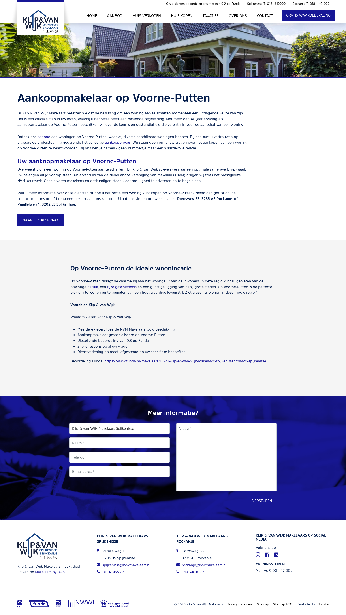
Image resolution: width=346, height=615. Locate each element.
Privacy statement (240, 604)
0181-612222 (110, 572)
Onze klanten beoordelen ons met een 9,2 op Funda (203, 4)
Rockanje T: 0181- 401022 (311, 4)
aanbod (44, 136)
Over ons (238, 15)
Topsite (323, 604)
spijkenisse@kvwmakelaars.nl (123, 565)
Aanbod (114, 15)
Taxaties (211, 15)
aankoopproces (117, 142)
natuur (92, 286)
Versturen (262, 500)
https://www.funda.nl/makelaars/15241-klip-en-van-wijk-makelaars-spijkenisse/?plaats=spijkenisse (185, 361)
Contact (265, 15)
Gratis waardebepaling (308, 15)
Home (91, 15)
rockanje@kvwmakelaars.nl (201, 565)
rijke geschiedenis (122, 286)
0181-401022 (190, 572)
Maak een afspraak (40, 219)
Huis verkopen (147, 15)
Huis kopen (181, 15)
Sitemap (263, 604)
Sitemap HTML (283, 604)
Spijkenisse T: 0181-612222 (266, 4)
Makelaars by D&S (50, 571)
